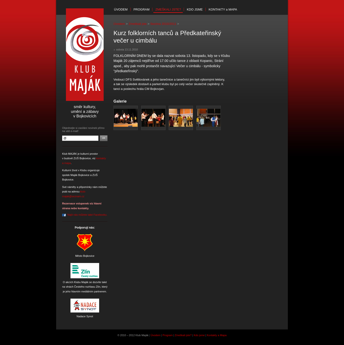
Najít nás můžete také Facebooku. (87, 214)
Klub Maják (85, 54)
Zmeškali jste (138, 24)
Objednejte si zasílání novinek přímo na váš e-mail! (83, 129)
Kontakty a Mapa (217, 335)
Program (142, 9)
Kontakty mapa (223, 9)
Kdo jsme (195, 9)
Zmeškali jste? (168, 9)
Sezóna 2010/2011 (163, 24)
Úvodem (121, 9)
